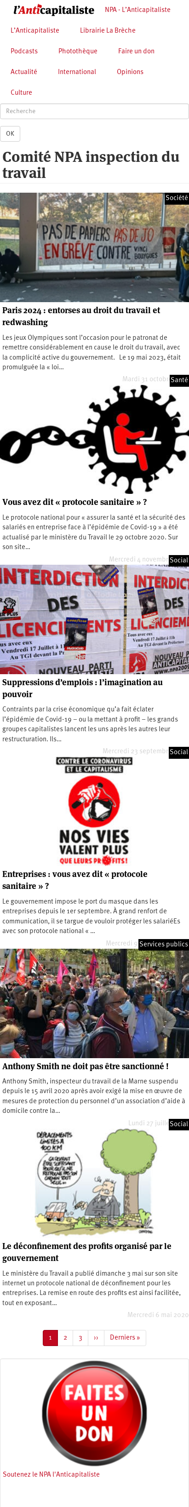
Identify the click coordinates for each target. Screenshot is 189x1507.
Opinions (130, 72)
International (77, 72)
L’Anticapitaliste (35, 31)
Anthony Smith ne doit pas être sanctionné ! (85, 1066)
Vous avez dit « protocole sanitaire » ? (74, 502)
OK (10, 134)
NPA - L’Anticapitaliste (138, 10)
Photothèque (77, 51)
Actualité (24, 72)
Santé (179, 380)
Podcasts (24, 51)
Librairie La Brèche (108, 31)
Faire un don (136, 51)
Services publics (163, 944)
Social (179, 560)
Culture (21, 93)
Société (177, 198)
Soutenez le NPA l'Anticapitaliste (51, 1475)
